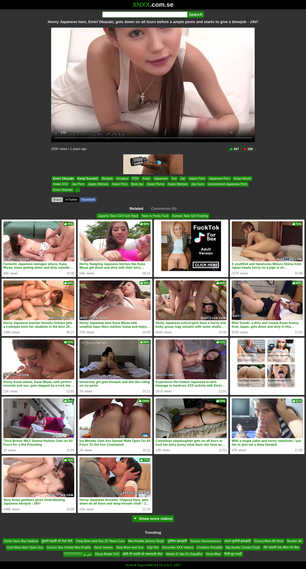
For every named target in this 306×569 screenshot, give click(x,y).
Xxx (174, 178)
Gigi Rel (152, 547)
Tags (140, 565)
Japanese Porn (219, 178)
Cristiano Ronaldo (209, 547)
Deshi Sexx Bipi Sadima (21, 541)
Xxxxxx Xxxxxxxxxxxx (205, 541)
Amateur (122, 178)
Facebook (88, 199)
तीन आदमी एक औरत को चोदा (281, 547)
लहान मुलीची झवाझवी (238, 541)
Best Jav (137, 184)
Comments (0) (163, 208)
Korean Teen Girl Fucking (190, 216)
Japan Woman (98, 184)
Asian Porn (119, 184)
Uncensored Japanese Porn (227, 184)
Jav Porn (78, 184)
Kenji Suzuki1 (87, 178)
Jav (182, 178)
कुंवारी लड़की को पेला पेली (57, 541)
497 (234, 149)
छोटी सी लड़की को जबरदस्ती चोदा (142, 554)
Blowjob (107, 178)
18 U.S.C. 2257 (170, 565)
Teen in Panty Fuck (155, 216)
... (77, 190)
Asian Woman (178, 184)
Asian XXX (60, 184)
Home (129, 565)
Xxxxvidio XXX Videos (177, 547)
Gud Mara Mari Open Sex (25, 547)
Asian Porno (155, 184)
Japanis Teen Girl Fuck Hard (118, 216)
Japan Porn (197, 178)
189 (248, 149)
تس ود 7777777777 (78, 554)
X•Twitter (71, 199)
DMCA (151, 565)
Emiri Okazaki (63, 178)
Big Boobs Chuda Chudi (243, 547)
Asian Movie (242, 178)
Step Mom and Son (130, 547)
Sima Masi (213, 554)
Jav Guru (197, 184)
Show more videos (153, 518)
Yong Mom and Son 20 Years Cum (100, 541)
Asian (146, 178)
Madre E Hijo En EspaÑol (184, 554)
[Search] (145, 14)
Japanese (161, 178)
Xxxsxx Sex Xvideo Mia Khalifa (69, 547)
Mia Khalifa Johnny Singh (146, 541)
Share (57, 199)
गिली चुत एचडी (233, 554)
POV (135, 178)
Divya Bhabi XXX (107, 554)
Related (136, 208)
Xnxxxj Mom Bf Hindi (269, 541)
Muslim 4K (294, 541)
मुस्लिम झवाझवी (177, 541)
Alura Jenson (103, 547)
